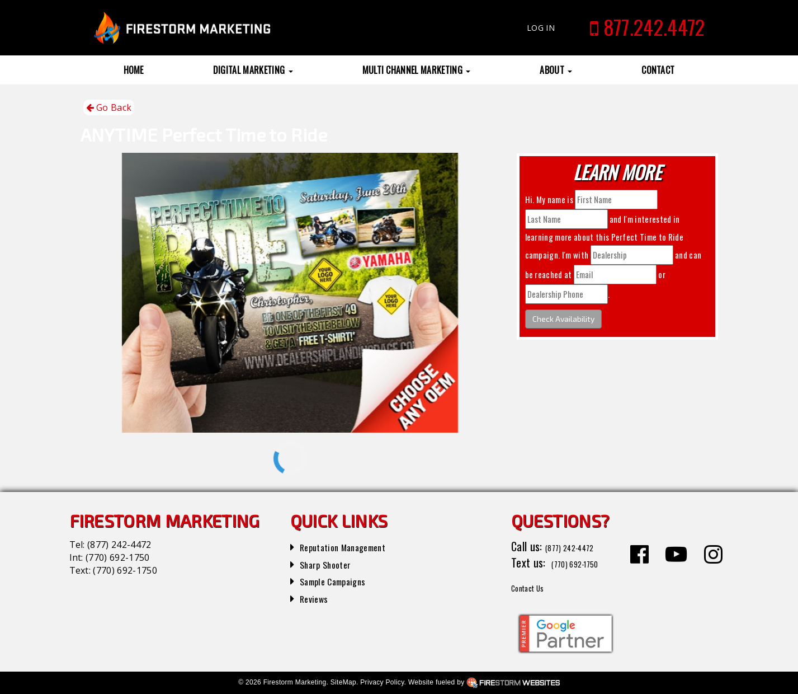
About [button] (556, 70)
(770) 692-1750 (117, 557)
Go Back (109, 107)
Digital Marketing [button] (253, 70)
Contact (657, 70)
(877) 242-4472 (119, 544)
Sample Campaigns (341, 580)
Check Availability (563, 318)
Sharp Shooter (331, 563)
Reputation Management (354, 546)
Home (134, 70)
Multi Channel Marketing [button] (416, 70)
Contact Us (535, 586)
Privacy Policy (382, 682)
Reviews (317, 597)
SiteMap (343, 682)
